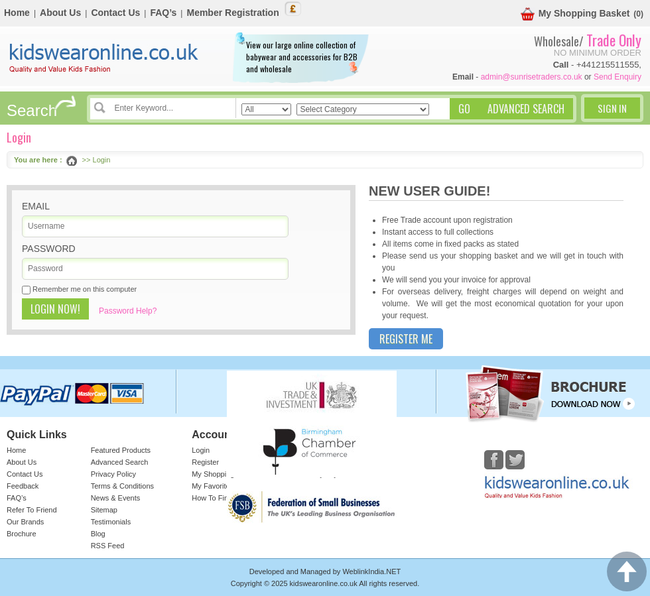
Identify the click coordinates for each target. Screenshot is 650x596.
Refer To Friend (32, 510)
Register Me (405, 339)
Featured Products (121, 450)
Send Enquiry (617, 77)
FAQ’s (163, 12)
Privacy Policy (113, 474)
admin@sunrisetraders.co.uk (531, 77)
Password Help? (128, 311)
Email (36, 206)
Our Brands (25, 522)
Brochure (21, 534)
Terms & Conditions (122, 486)
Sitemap (104, 510)
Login (201, 450)
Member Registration (232, 12)
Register (205, 462)
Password (49, 248)
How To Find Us (217, 498)
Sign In (612, 108)
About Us (60, 12)
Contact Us (115, 12)
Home (17, 12)
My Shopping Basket (575, 14)
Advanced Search (120, 462)
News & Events (116, 498)
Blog (98, 534)
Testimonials (111, 522)
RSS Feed (108, 546)
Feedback (22, 486)
